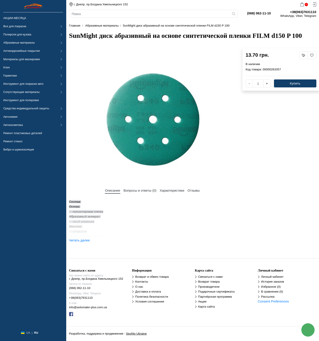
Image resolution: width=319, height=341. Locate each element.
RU (36, 332)
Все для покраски (14, 26)
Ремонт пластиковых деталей (22, 133)
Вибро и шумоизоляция (18, 149)
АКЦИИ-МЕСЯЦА (14, 18)
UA (28, 332)
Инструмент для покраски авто (23, 83)
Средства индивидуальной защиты (26, 108)
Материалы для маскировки (21, 59)
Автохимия (10, 116)
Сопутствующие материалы (21, 92)
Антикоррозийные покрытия (21, 50)
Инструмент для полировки (21, 100)
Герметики (10, 75)
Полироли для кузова (17, 34)
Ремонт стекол (12, 141)
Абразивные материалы (19, 42)
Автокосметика (13, 125)
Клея (6, 67)
